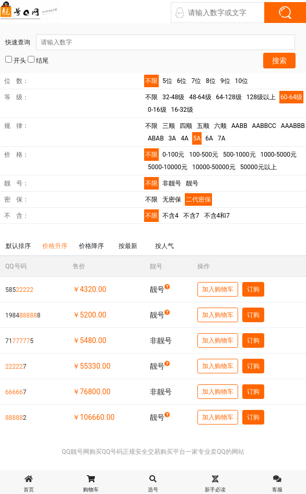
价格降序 (91, 246)
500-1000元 (239, 154)
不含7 (191, 215)
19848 (22, 315)
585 (19, 289)
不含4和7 (217, 215)
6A (209, 138)
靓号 (192, 183)
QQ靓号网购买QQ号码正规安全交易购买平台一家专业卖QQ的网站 (153, 451)
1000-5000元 (279, 154)
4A (185, 138)
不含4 (170, 215)
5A (197, 138)
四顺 (186, 126)
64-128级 (229, 97)
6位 (182, 81)
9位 (225, 81)
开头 (15, 60)
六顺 (220, 126)
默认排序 (18, 246)
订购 (253, 289)
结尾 (38, 60)
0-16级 (157, 109)
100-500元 (203, 154)
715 (19, 341)
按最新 (128, 246)
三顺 (168, 126)
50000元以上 (258, 167)
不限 (151, 81)
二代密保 (198, 199)
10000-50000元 (214, 167)
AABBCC (264, 126)
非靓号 (171, 183)
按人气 (164, 246)
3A (172, 138)
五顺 (203, 126)
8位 (211, 81)
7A (222, 138)
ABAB (156, 138)
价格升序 (54, 246)
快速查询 (150, 42)
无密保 (171, 199)
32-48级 (173, 97)
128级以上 (261, 97)
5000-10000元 (167, 167)
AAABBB (293, 126)
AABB (239, 126)
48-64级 (200, 97)
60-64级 (291, 97)
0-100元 (173, 154)
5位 (167, 81)
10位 (242, 81)
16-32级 (182, 109)
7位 (197, 81)
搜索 (279, 60)
